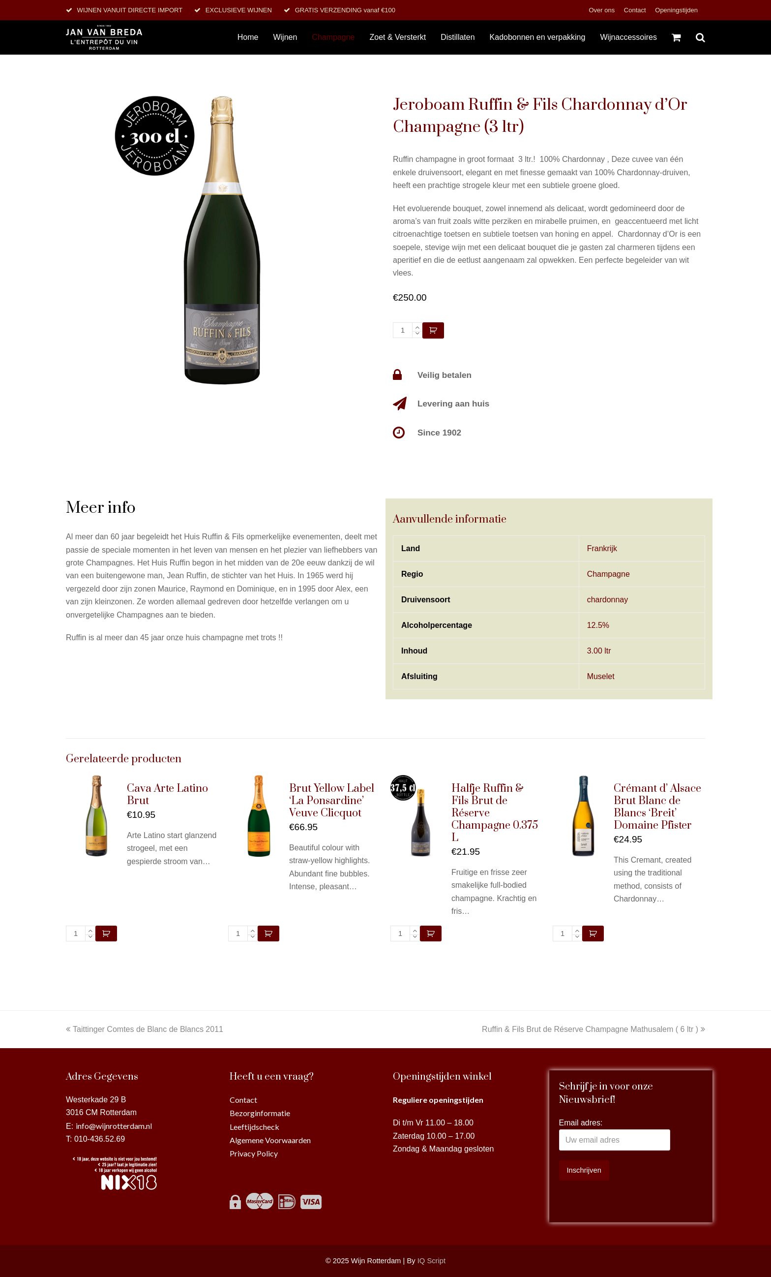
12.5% (598, 625)
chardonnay (607, 599)
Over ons (602, 10)
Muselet (601, 676)
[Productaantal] (403, 330)
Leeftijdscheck (254, 1126)
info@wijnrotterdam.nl (114, 1125)
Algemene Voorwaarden (270, 1140)
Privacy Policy (254, 1153)
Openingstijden (676, 10)
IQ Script (431, 1261)
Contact (636, 10)
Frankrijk (602, 548)
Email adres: (581, 1123)
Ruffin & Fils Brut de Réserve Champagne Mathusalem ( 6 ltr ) (593, 1029)
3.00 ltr (599, 651)
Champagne (608, 574)
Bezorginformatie (260, 1113)
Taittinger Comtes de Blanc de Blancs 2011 (144, 1029)
